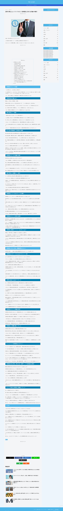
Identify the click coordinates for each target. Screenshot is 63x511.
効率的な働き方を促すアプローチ (19, 75)
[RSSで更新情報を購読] (24, 461)
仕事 (6, 439)
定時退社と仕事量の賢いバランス (19, 78)
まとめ (15, 83)
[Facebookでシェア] (15, 458)
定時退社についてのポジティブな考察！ (20, 69)
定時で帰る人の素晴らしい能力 (19, 68)
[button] (37, 458)
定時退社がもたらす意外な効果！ (19, 70)
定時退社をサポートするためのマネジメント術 (21, 74)
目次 (21, 60)
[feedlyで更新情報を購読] (22, 461)
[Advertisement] (22, 16)
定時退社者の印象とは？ (18, 63)
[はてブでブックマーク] (23, 458)
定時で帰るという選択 (18, 64)
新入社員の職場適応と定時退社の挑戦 (20, 65)
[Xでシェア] (8, 458)
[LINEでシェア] (30, 458)
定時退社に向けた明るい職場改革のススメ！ (20, 73)
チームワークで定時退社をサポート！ (20, 79)
